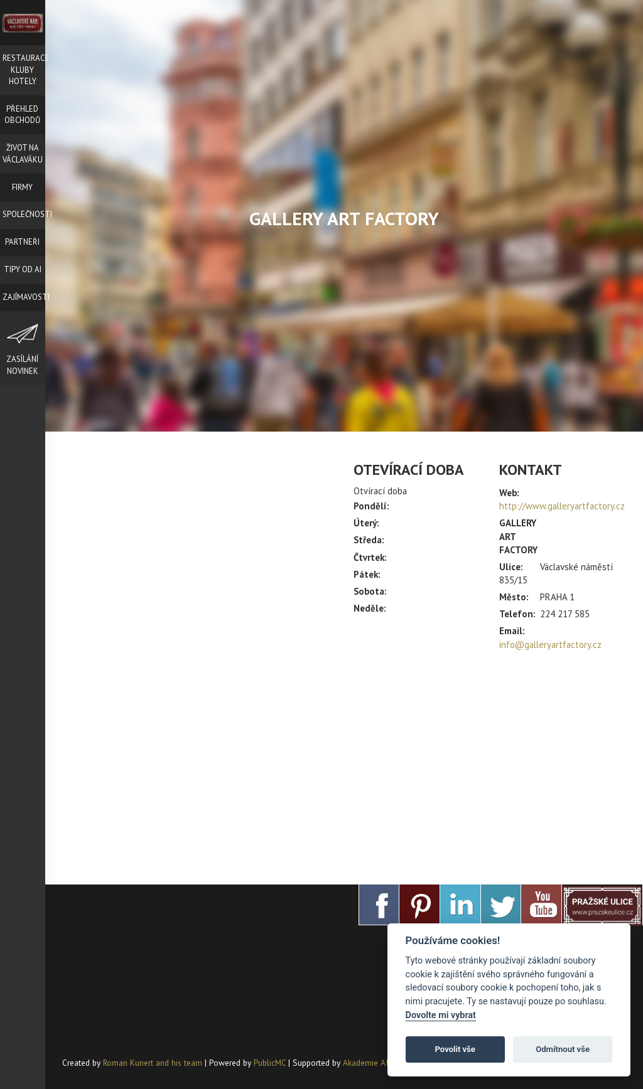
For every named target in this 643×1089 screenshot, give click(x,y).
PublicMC (270, 1062)
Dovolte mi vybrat (441, 1015)
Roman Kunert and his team (154, 1062)
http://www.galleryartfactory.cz (562, 506)
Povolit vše (455, 1049)
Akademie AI (365, 1062)
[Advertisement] (489, 762)
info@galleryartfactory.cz (550, 645)
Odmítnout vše (563, 1049)
